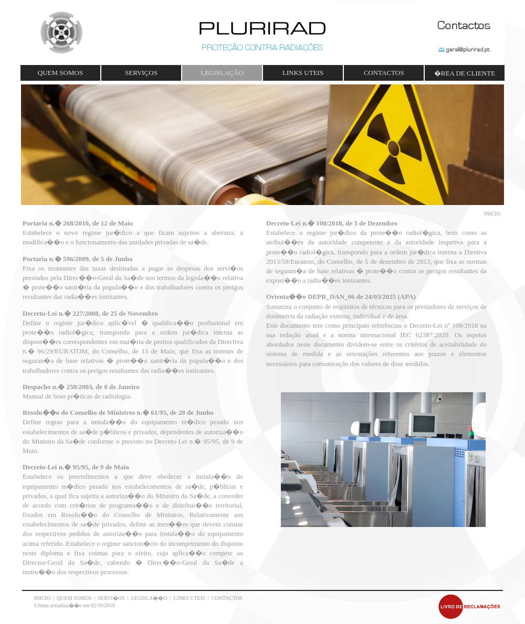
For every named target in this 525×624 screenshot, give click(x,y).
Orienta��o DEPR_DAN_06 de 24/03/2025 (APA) (341, 296)
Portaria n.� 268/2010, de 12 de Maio (78, 223)
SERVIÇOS (141, 73)
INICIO (42, 598)
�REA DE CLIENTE (464, 73)
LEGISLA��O (149, 598)
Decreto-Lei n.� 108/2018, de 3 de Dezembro (331, 223)
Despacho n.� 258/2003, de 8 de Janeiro (81, 387)
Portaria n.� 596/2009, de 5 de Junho (77, 259)
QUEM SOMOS (60, 73)
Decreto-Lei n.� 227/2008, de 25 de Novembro (90, 313)
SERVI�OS (111, 598)
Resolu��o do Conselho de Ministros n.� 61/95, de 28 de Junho (118, 412)
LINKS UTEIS (302, 73)
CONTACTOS (384, 73)
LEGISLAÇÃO (222, 73)
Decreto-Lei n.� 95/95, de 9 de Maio (76, 467)
